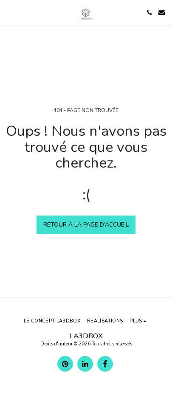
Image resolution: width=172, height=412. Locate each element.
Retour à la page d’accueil (86, 225)
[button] (9, 12)
